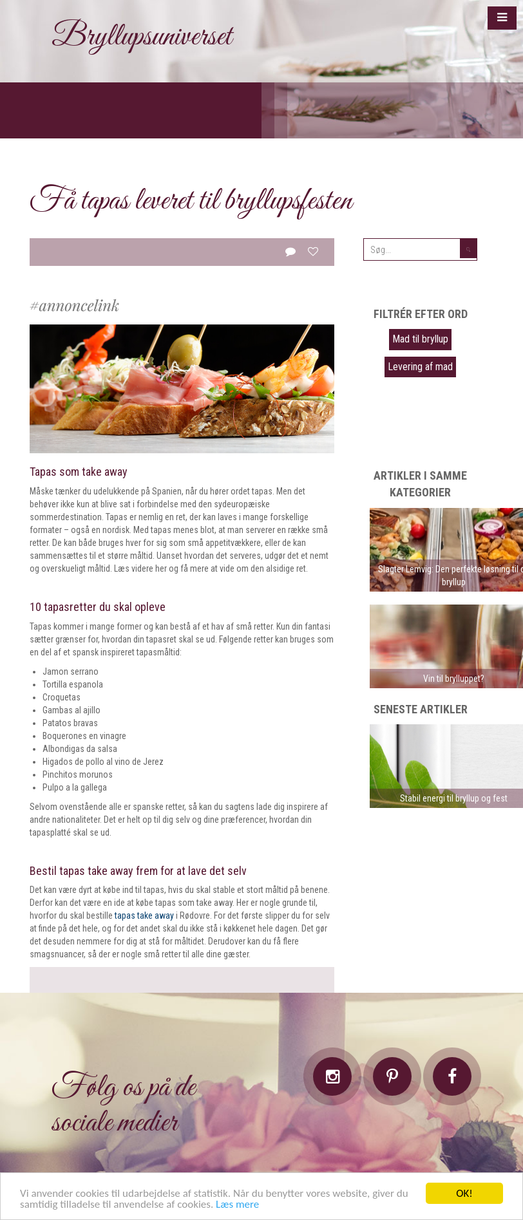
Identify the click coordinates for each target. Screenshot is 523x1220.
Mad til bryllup (420, 339)
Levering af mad (420, 367)
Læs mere (237, 1205)
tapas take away (144, 915)
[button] (502, 18)
